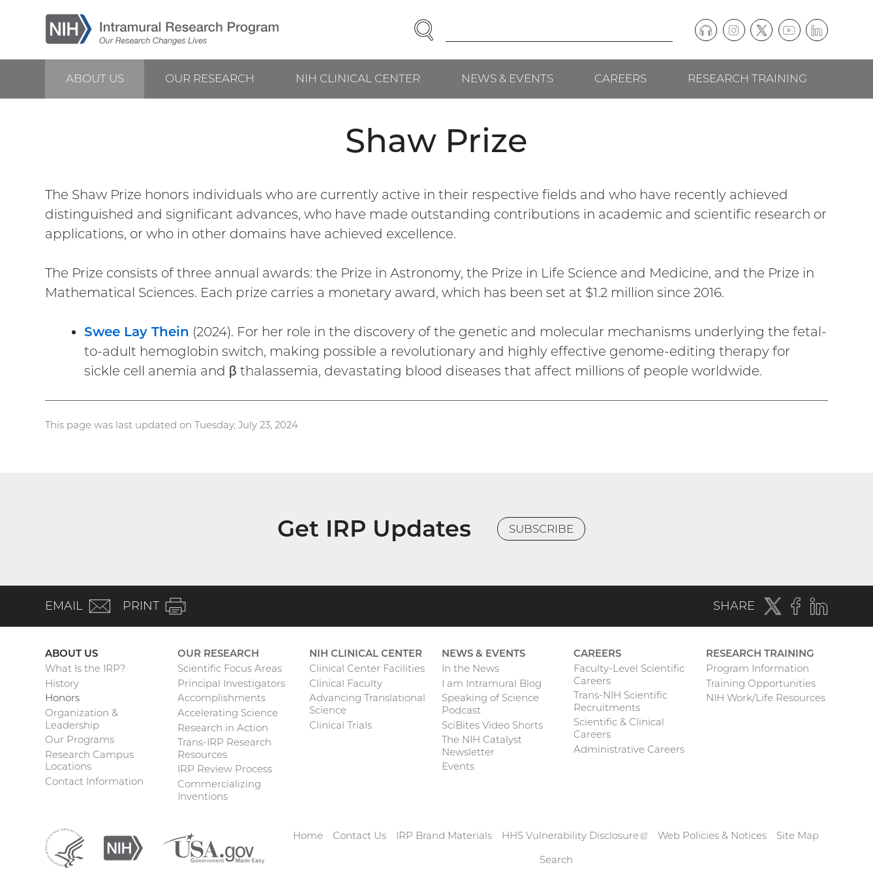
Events (458, 766)
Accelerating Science (227, 712)
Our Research (209, 78)
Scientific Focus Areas (229, 668)
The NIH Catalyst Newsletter (482, 745)
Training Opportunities (761, 683)
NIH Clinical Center (358, 78)
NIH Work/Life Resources (765, 697)
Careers (620, 78)
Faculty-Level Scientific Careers (629, 674)
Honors (62, 697)
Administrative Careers (629, 749)
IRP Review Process (224, 769)
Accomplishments (221, 697)
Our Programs (79, 739)
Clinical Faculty (345, 683)
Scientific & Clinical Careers (619, 728)
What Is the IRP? (85, 668)
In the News (470, 668)
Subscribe (541, 528)
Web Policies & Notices (712, 835)
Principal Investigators (231, 683)
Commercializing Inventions (219, 790)
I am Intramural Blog (492, 683)
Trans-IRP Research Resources (224, 748)
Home (308, 835)
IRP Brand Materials (444, 835)
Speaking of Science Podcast (490, 703)
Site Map (797, 835)
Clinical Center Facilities (367, 668)
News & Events (507, 78)
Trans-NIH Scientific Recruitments (620, 701)
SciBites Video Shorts (492, 725)
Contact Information (94, 781)
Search (556, 859)
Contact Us (359, 835)
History (62, 683)
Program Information (757, 668)
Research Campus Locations (89, 760)
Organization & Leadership (81, 718)
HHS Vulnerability (575, 835)
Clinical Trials (340, 725)
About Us (95, 78)
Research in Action (222, 727)
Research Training (747, 78)
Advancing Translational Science (367, 703)
